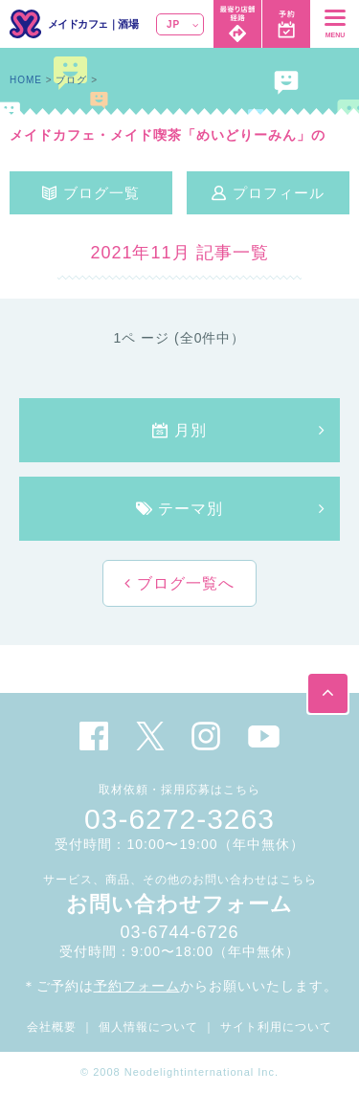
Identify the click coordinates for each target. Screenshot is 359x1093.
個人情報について (148, 1027)
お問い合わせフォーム (179, 904)
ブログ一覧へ (182, 583)
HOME (26, 80)
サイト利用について (276, 1027)
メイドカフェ (78, 24)
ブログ (71, 80)
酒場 (128, 24)
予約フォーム (137, 985)
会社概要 (52, 1027)
